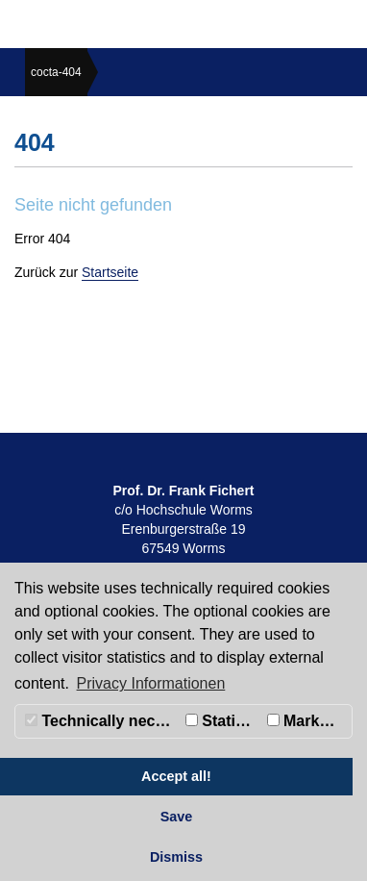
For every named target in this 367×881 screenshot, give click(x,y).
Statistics (223, 721)
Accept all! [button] (176, 776)
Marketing (309, 721)
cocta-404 (56, 72)
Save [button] (176, 816)
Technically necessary (103, 721)
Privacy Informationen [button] (151, 683)
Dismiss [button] (176, 857)
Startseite (110, 272)
